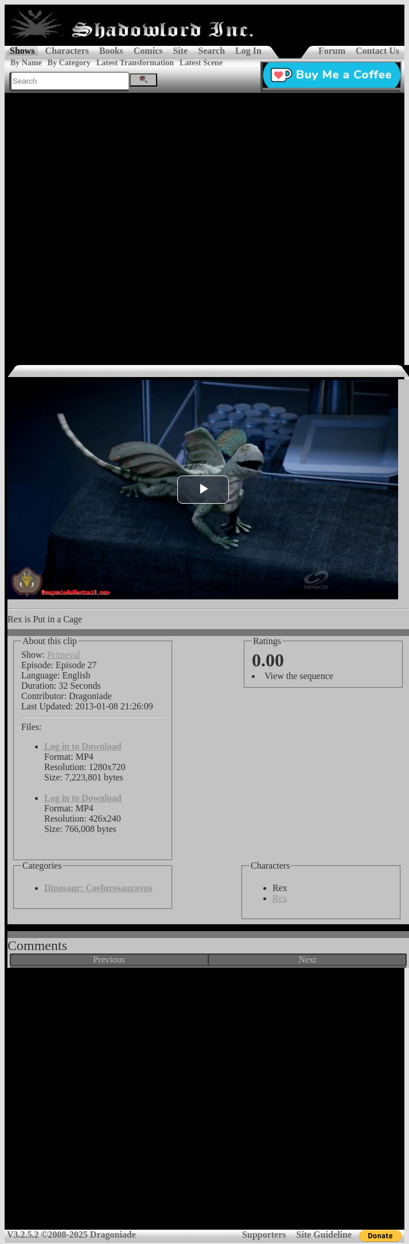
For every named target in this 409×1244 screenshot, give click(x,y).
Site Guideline (324, 1234)
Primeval (63, 655)
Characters (67, 51)
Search (211, 51)
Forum (331, 51)
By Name (26, 62)
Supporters (264, 1234)
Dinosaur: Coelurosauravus (98, 888)
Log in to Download (83, 746)
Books (111, 51)
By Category (69, 62)
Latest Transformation (135, 62)
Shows (22, 51)
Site (180, 51)
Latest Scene (201, 62)
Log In (248, 51)
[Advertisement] (125, 223)
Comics (148, 51)
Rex (279, 898)
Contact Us (377, 51)
